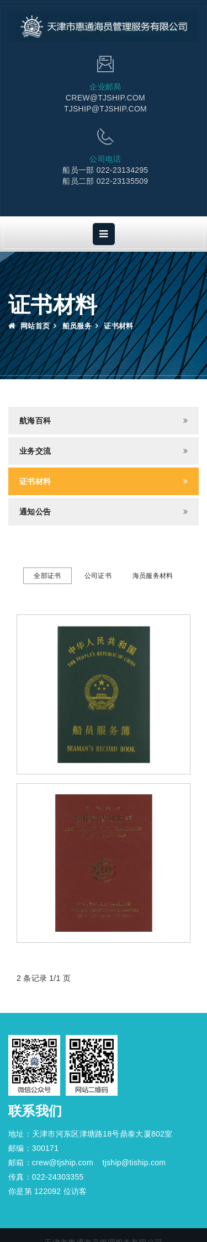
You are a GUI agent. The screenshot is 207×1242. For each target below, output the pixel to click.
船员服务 (77, 326)
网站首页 (29, 326)
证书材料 (35, 481)
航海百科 (35, 420)
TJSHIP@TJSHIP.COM (105, 108)
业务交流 (35, 451)
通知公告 (35, 511)
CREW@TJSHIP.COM (105, 97)
